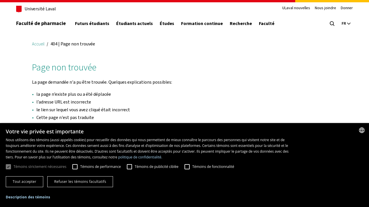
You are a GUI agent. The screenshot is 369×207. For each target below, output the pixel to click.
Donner (347, 8)
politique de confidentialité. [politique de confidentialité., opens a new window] (140, 157)
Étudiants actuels (134, 23)
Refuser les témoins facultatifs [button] (80, 181)
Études (167, 23)
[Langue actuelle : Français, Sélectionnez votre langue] (346, 23)
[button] (28, 197)
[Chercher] (332, 23)
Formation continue (202, 23)
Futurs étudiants (92, 23)
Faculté (266, 23)
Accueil (38, 44)
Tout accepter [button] (24, 181)
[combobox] (362, 130)
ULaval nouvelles (296, 8)
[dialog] (184, 165)
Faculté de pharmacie (41, 23)
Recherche (241, 23)
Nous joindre (325, 8)
